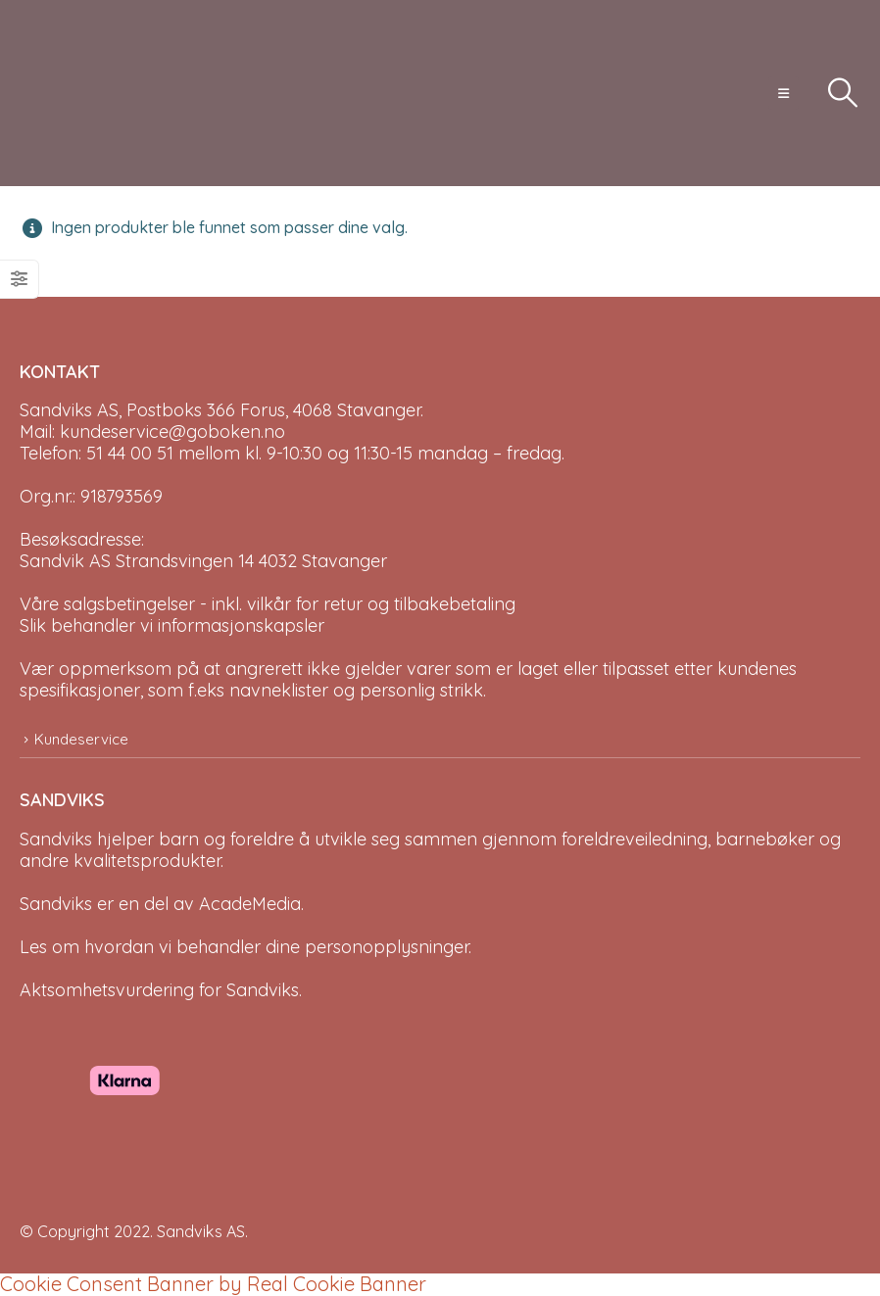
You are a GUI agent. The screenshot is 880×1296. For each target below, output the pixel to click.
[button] (783, 93)
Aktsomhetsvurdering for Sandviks (159, 990)
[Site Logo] (93, 93)
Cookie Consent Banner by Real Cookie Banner (213, 1284)
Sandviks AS (201, 1231)
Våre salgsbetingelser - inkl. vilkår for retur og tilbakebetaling (267, 604)
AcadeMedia (250, 903)
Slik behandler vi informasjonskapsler (172, 625)
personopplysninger (386, 947)
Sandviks (56, 839)
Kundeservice (81, 739)
